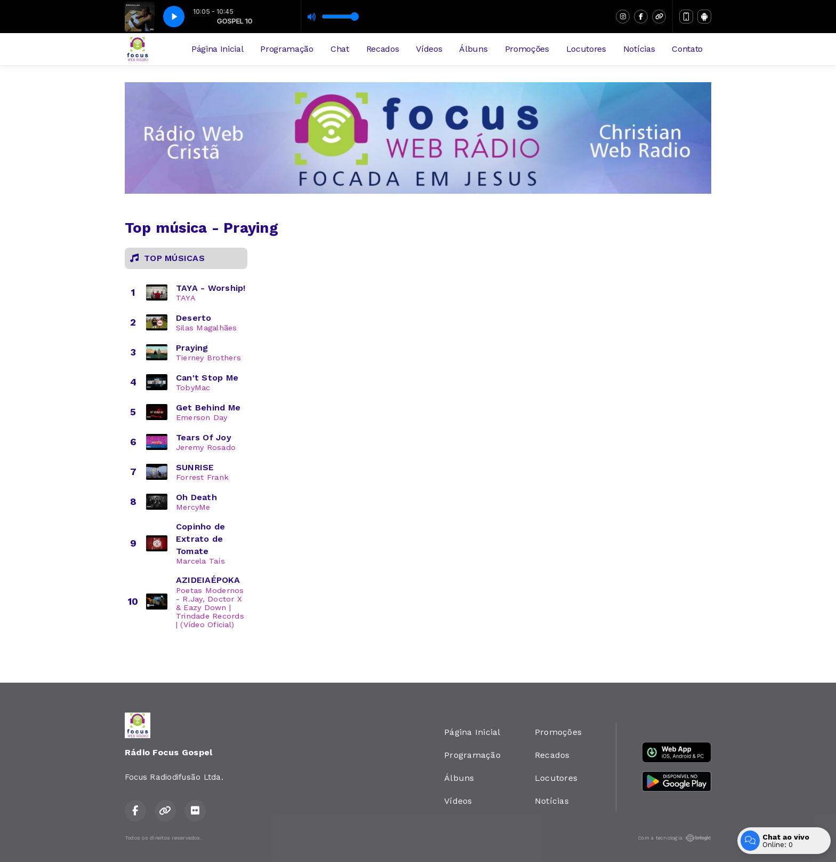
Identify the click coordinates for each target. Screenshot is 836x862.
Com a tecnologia (674, 838)
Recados (382, 49)
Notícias (639, 49)
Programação (286, 49)
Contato (687, 49)
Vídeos (429, 49)
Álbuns (473, 49)
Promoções (527, 49)
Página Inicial (217, 49)
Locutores (586, 49)
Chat (340, 49)
